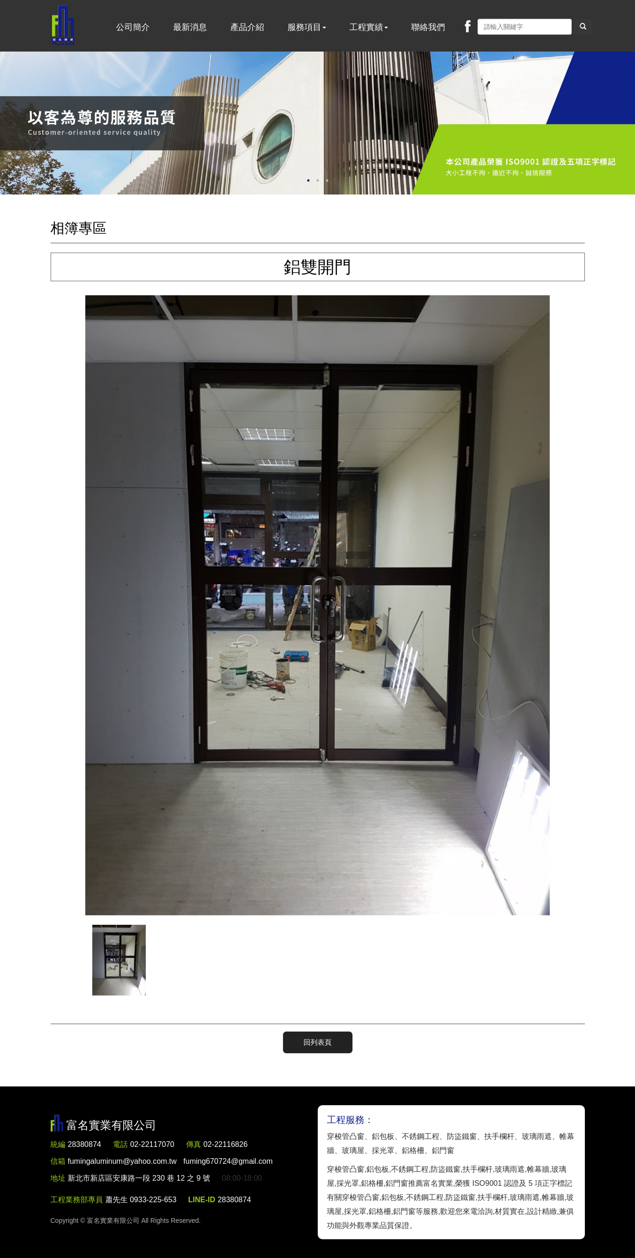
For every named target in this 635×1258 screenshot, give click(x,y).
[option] (317, 123)
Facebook (467, 26)
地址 (58, 1178)
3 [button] (327, 180)
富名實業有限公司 (63, 26)
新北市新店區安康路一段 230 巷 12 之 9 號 (139, 1178)
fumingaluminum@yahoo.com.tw (170, 1161)
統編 (58, 1144)
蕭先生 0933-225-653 (141, 1200)
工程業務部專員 (77, 1200)
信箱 (58, 1161)
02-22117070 (152, 1144)
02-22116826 (225, 1144)
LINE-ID (202, 1200)
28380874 (84, 1144)
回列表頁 (318, 1042)
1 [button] (308, 180)
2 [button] (317, 180)
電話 (120, 1144)
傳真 (193, 1144)
